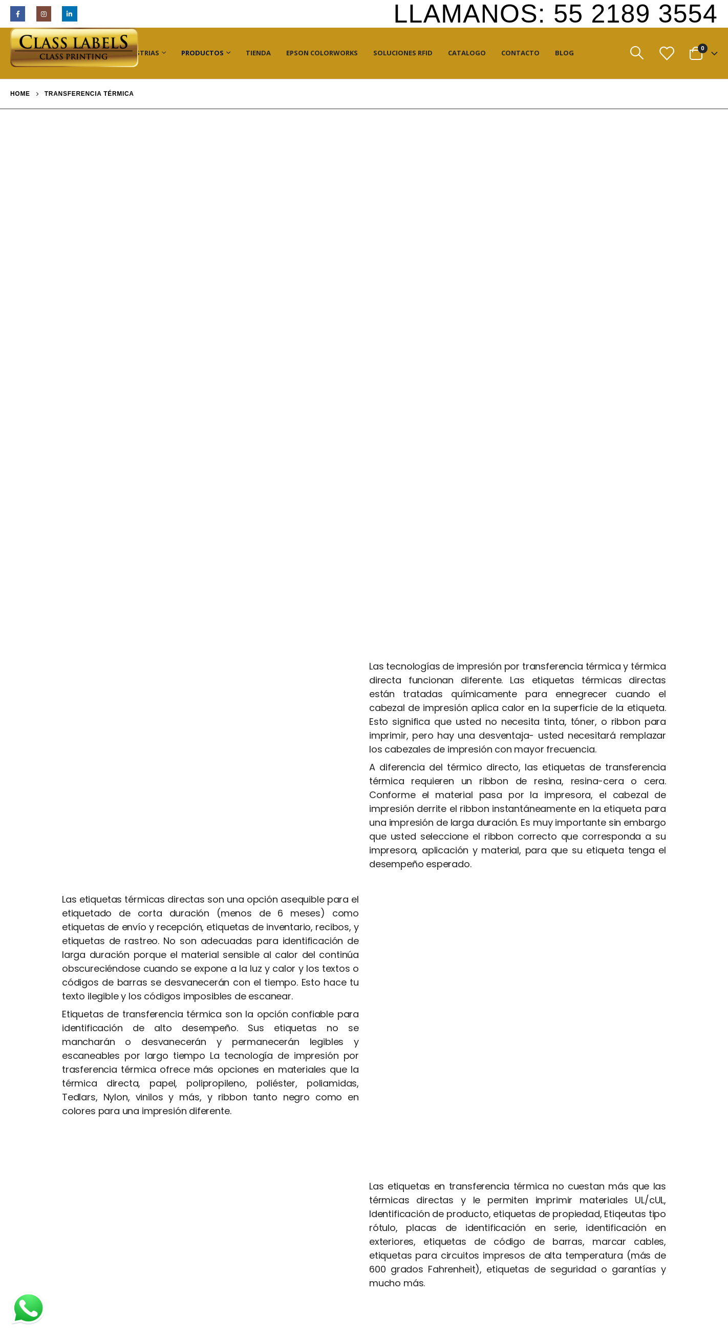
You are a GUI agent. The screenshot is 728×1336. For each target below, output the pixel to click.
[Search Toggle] (637, 53)
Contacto (520, 52)
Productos (202, 52)
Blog (564, 52)
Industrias (138, 52)
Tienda (258, 52)
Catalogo (467, 52)
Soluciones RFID (403, 52)
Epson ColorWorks (322, 52)
